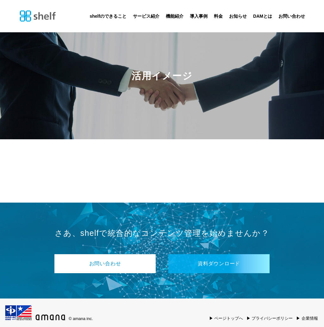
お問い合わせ (291, 16)
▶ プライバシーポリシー (269, 318)
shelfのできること (108, 16)
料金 (218, 16)
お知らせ (238, 16)
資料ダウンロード (219, 263)
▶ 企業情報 (307, 318)
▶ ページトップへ (226, 318)
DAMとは (262, 16)
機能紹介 (175, 16)
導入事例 (199, 16)
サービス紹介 (146, 16)
